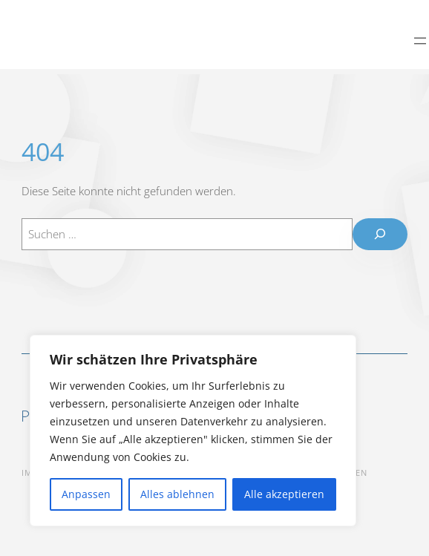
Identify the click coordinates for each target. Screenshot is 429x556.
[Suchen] (380, 234)
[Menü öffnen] (420, 35)
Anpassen (86, 494)
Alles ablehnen (177, 494)
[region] (193, 430)
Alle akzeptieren (284, 494)
